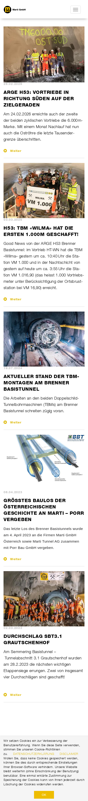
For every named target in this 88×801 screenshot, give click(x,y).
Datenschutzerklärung (33, 754)
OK (44, 795)
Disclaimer (69, 754)
